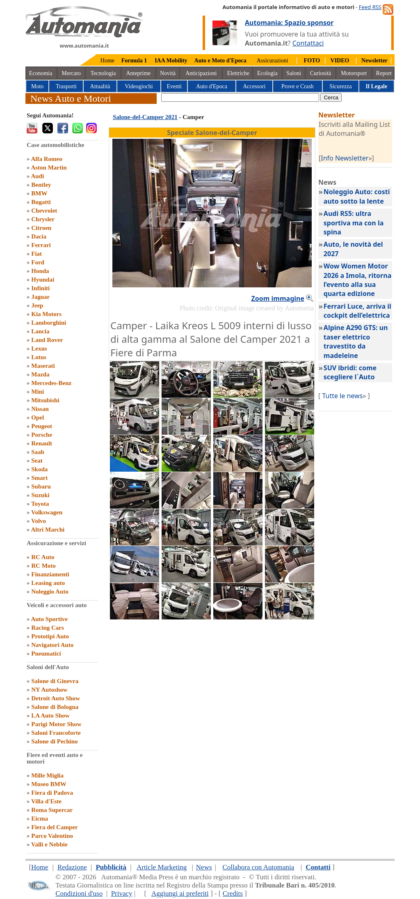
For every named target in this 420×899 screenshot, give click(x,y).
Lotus (38, 357)
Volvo (38, 521)
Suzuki (40, 495)
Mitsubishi (45, 400)
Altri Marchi (47, 529)
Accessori (254, 86)
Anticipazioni (201, 73)
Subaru (41, 486)
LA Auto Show (50, 715)
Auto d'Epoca (211, 86)
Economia (40, 73)
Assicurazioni (272, 60)
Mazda (40, 374)
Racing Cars (47, 627)
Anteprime (138, 73)
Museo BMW (48, 784)
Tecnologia (103, 73)
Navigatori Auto (52, 645)
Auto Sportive (49, 619)
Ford (37, 262)
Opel (37, 417)
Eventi (174, 86)
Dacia (38, 236)
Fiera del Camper (54, 827)
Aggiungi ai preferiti (180, 893)
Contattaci (308, 43)
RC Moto (43, 565)
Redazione (72, 867)
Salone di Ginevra (54, 681)
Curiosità (320, 73)
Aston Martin (48, 167)
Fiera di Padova (52, 792)
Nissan (40, 409)
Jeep (37, 305)
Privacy (121, 893)
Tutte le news (342, 395)
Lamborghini (48, 322)
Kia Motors (46, 314)
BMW (39, 193)
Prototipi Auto (50, 636)
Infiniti (40, 288)
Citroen (41, 228)
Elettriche (238, 73)
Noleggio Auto (49, 591)
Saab (37, 452)
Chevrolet (44, 210)
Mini (37, 391)
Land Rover (47, 340)
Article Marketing (162, 867)
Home (107, 60)
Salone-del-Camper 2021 (145, 117)
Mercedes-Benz (51, 383)
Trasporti (66, 86)
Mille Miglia (47, 775)
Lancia (40, 331)
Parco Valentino (52, 835)
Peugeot (41, 426)
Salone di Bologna (54, 707)
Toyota (40, 503)
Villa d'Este (46, 801)
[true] (240, 97)
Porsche (41, 434)
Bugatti (41, 202)
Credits (233, 893)
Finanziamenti (50, 574)
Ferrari (40, 245)
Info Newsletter (344, 158)
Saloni (293, 73)
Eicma (39, 818)
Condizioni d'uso (79, 893)
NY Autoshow (49, 689)
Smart (39, 478)
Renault (41, 443)
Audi (37, 176)
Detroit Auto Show (55, 698)
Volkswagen (46, 512)
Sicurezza (340, 86)
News (204, 867)
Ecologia (267, 73)
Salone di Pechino (54, 741)
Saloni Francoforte (55, 732)
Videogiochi (139, 86)
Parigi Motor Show (56, 724)
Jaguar (40, 297)
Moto (37, 86)
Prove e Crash (297, 86)
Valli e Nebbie (49, 844)
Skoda (39, 469)
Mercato (71, 73)
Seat (37, 460)
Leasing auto (48, 583)
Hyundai (42, 279)
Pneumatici (46, 653)
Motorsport (354, 73)
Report (384, 73)
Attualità (100, 86)
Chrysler (43, 219)
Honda (40, 271)
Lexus (39, 348)
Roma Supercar (52, 810)
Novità (168, 73)
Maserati (43, 365)
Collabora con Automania (258, 867)
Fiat (36, 253)
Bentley (41, 184)
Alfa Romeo (46, 159)
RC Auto (42, 557)
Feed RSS (370, 7)
